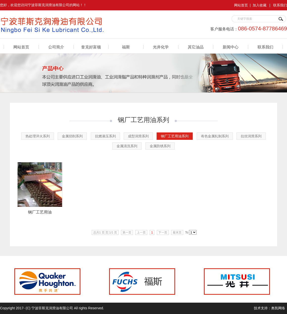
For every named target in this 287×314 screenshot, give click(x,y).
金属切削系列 (72, 136)
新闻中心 (231, 47)
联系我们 (280, 5)
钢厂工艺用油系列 (175, 136)
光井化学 (161, 47)
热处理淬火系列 (37, 136)
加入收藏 (259, 5)
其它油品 (196, 47)
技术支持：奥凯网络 (269, 308)
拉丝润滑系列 (251, 136)
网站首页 (241, 5)
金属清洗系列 (127, 146)
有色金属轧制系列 (215, 136)
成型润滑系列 (138, 136)
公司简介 (56, 47)
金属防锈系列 (160, 146)
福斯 (126, 47)
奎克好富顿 (91, 47)
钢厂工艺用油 (40, 212)
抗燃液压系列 (105, 136)
